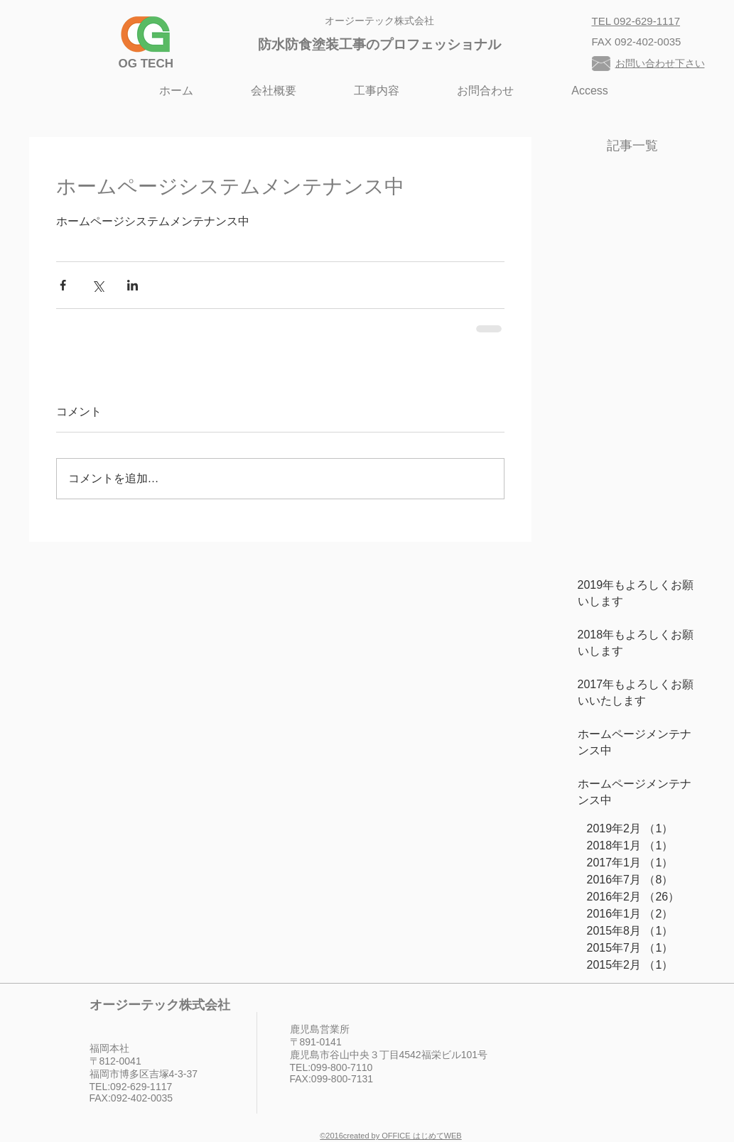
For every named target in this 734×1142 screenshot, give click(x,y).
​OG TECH (146, 63)
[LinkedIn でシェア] (132, 285)
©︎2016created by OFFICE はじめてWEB (390, 1135)
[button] (376, 90)
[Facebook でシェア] (63, 285)
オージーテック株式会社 (379, 20)
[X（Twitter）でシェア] (97, 285)
